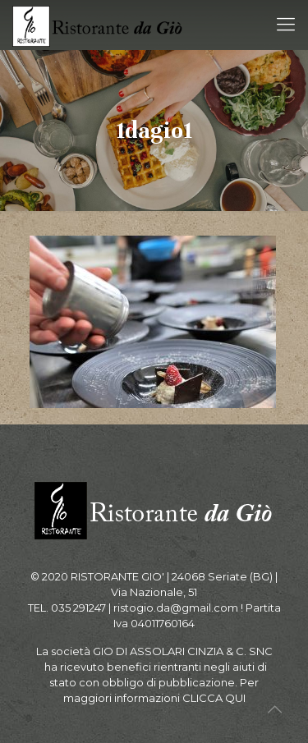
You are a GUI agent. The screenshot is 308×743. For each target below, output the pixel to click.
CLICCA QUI (214, 697)
